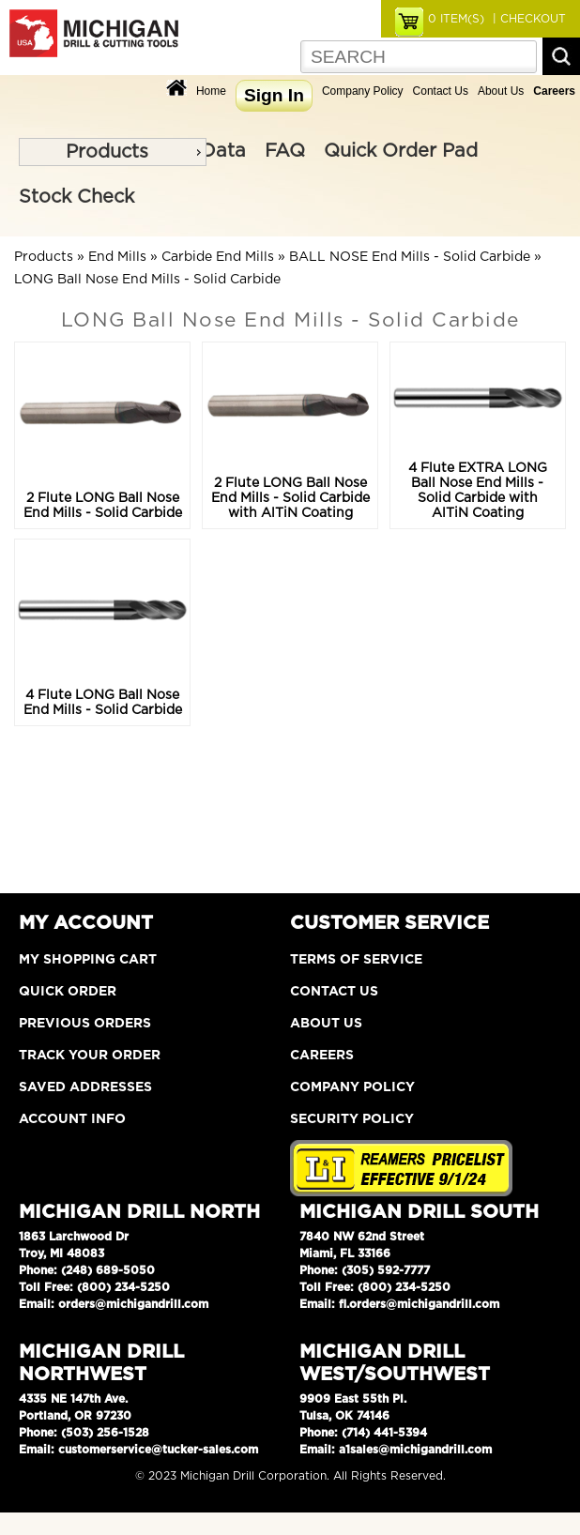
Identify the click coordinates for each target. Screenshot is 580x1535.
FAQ (285, 151)
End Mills (117, 257)
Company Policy (363, 91)
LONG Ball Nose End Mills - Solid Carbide (147, 279)
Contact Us (440, 91)
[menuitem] (113, 152)
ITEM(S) (456, 18)
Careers (322, 1055)
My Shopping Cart (88, 959)
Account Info (72, 1119)
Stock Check (76, 197)
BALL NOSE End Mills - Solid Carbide (409, 257)
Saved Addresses (85, 1087)
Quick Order (67, 991)
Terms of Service (356, 959)
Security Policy (352, 1119)
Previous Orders (85, 1023)
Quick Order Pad (401, 151)
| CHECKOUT (527, 18)
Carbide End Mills (217, 257)
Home (211, 91)
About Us (501, 91)
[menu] (112, 152)
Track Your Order (89, 1055)
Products (107, 152)
